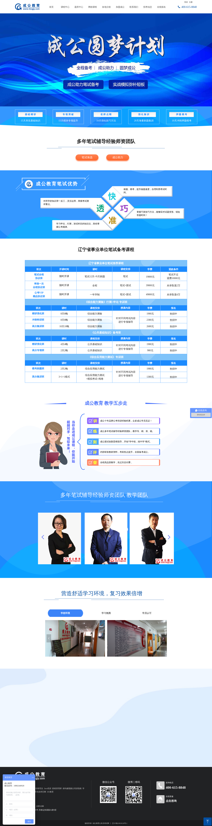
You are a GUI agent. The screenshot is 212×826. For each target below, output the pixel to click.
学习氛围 (106, 613)
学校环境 (65, 613)
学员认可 (146, 613)
